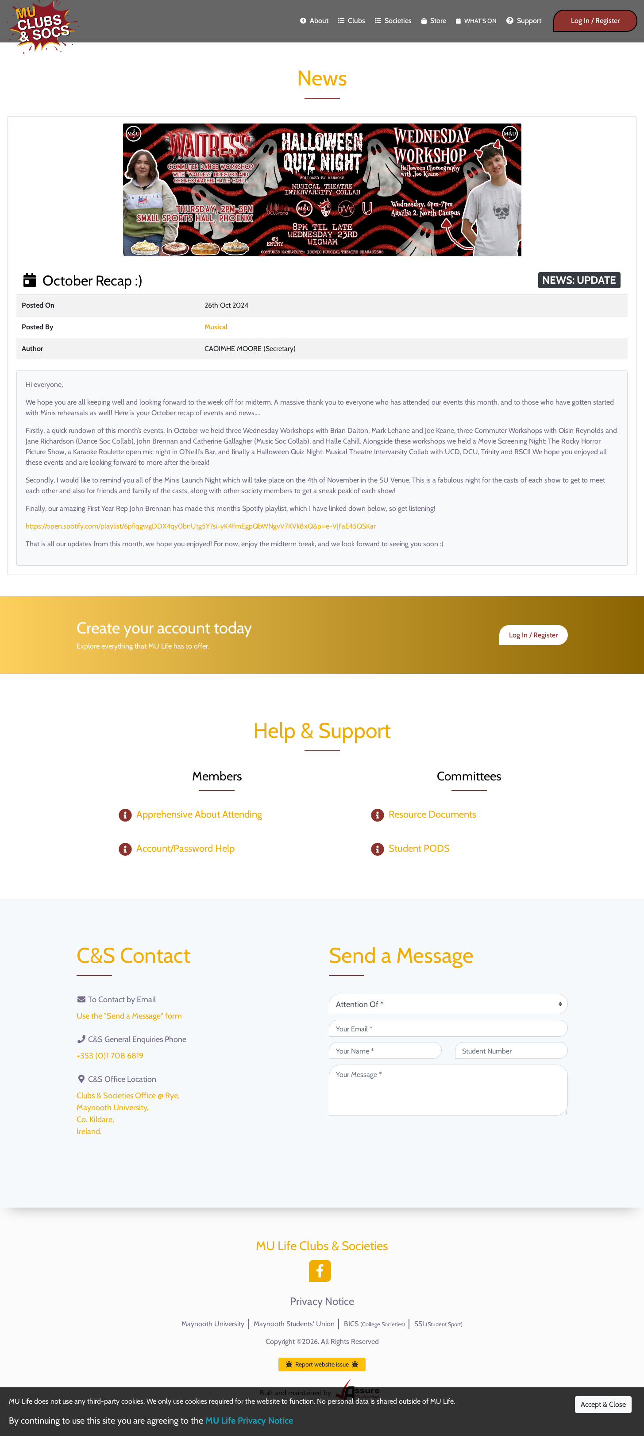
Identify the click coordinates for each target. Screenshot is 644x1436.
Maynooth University (212, 1324)
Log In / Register (595, 20)
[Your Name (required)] (385, 1050)
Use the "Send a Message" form (129, 1016)
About (314, 20)
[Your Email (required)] (448, 1028)
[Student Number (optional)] (511, 1050)
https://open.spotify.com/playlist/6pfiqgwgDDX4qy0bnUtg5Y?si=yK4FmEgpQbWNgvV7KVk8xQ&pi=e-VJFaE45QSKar (201, 526)
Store (433, 20)
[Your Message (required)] (448, 1090)
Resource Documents (432, 814)
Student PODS (419, 848)
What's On (476, 21)
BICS (374, 1324)
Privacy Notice (322, 1301)
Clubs (351, 20)
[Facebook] (322, 1273)
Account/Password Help (185, 848)
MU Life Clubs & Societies (322, 1245)
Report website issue (322, 1364)
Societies (393, 20)
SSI (438, 1324)
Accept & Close (603, 1404)
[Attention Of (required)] (448, 1004)
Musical (216, 327)
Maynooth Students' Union (294, 1324)
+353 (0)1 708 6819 (110, 1056)
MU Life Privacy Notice (249, 1420)
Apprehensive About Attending (199, 814)
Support (523, 20)
